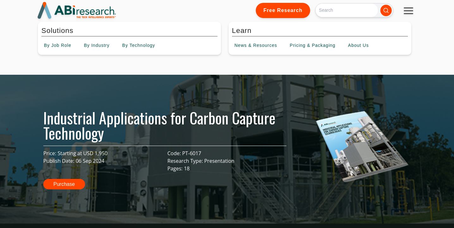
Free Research (282, 10)
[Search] (347, 10)
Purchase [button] (64, 184)
